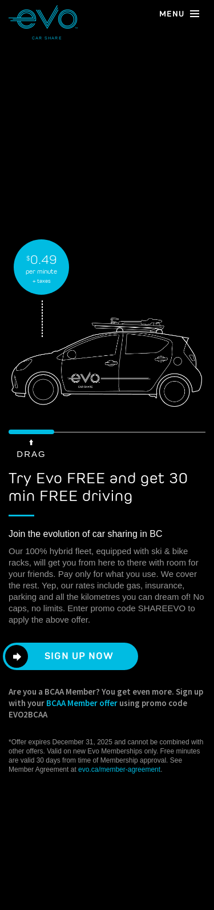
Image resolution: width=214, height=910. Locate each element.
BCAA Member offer (82, 702)
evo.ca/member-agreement (119, 769)
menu (179, 13)
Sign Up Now (65, 656)
